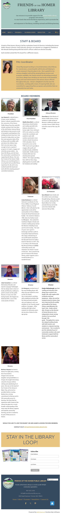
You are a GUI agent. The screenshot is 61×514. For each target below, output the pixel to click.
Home (15, 499)
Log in (52, 503)
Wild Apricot (41, 512)
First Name (33, 459)
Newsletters (36, 499)
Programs (27, 499)
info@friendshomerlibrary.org (35, 427)
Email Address (34, 454)
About (20, 499)
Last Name (33, 464)
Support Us (44, 499)
